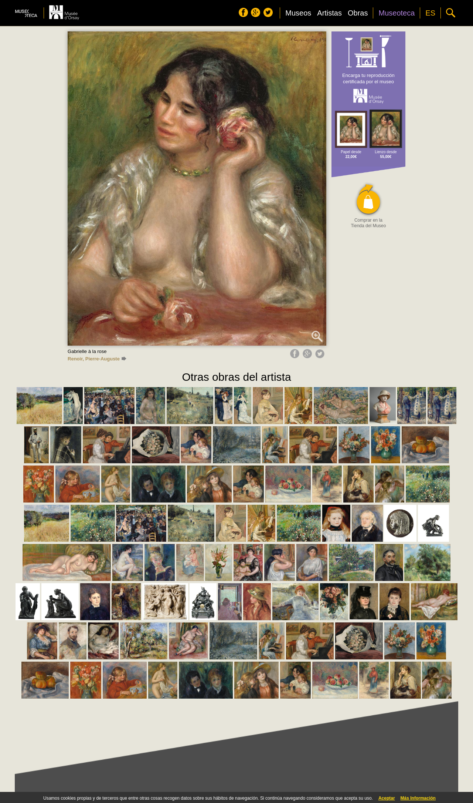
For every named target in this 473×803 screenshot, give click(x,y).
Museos (298, 13)
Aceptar (386, 798)
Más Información (418, 798)
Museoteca (396, 13)
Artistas (329, 13)
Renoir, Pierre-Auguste (97, 359)
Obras (358, 13)
